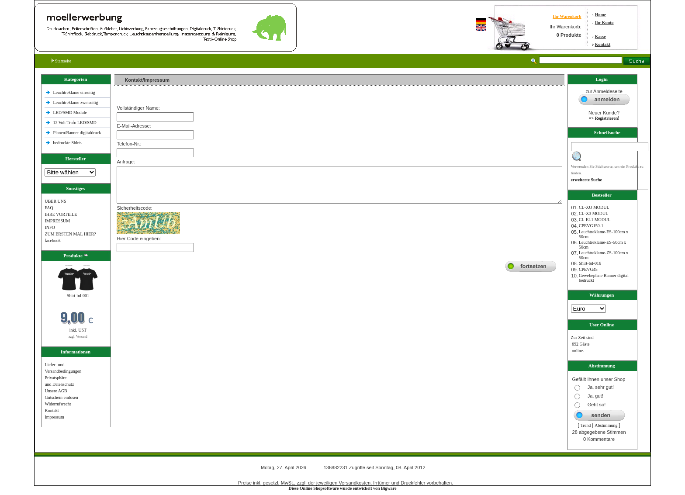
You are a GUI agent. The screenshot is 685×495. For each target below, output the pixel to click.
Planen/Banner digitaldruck (77, 132)
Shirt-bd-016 (590, 263)
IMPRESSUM (57, 220)
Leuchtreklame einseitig (74, 92)
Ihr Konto (604, 22)
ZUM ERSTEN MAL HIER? (70, 234)
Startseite (61, 61)
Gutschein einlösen (61, 397)
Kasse (600, 36)
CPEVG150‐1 (591, 225)
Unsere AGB (56, 390)
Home (600, 14)
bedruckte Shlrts (67, 142)
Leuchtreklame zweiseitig (76, 102)
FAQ (49, 207)
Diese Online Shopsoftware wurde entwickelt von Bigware (343, 488)
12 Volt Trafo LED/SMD (74, 122)
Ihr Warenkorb (567, 16)
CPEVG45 (588, 269)
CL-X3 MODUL (594, 213)
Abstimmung (606, 425)
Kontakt (603, 44)
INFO (50, 227)
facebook (53, 240)
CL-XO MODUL (594, 207)
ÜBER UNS (55, 201)
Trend (586, 425)
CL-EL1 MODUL (595, 219)
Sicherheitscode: (134, 208)
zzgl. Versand (78, 337)
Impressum (54, 417)
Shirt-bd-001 (78, 295)
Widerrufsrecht (58, 404)
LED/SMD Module (70, 112)
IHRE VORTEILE (61, 214)
